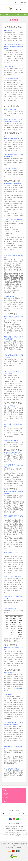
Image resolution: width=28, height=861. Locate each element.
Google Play (21, 814)
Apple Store (7, 813)
